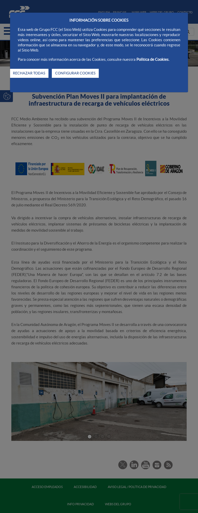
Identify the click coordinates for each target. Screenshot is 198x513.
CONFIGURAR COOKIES (75, 73)
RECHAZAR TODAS (29, 73)
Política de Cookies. (152, 59)
